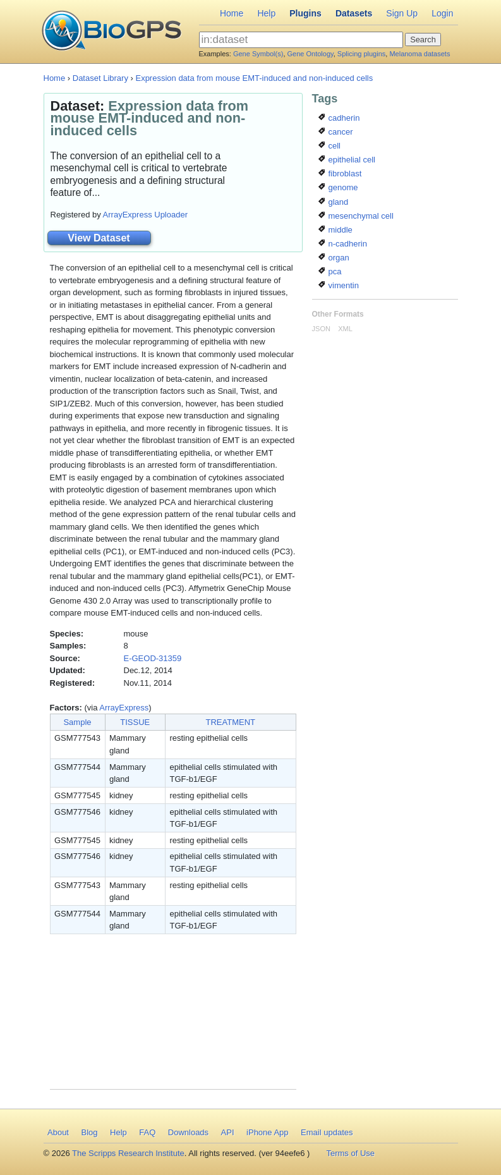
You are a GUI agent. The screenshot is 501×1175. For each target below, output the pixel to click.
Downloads (188, 1132)
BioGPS (111, 31)
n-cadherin (342, 243)
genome (338, 187)
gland (333, 202)
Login (442, 13)
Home (231, 13)
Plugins (305, 13)
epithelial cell (346, 159)
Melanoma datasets (419, 54)
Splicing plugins (361, 54)
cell (329, 145)
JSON (321, 328)
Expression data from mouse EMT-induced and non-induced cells (254, 78)
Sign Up (402, 13)
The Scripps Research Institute (128, 1153)
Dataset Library (100, 78)
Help (266, 13)
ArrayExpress (123, 707)
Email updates (327, 1132)
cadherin (338, 118)
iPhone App (267, 1132)
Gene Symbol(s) (258, 54)
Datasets (353, 13)
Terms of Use (350, 1153)
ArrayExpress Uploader (145, 214)
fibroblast (339, 173)
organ (333, 257)
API (227, 1132)
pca (330, 271)
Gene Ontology (310, 54)
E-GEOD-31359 (153, 658)
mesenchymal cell (356, 216)
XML (345, 328)
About (58, 1132)
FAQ (147, 1132)
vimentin (338, 285)
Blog (89, 1132)
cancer (335, 132)
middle (335, 229)
